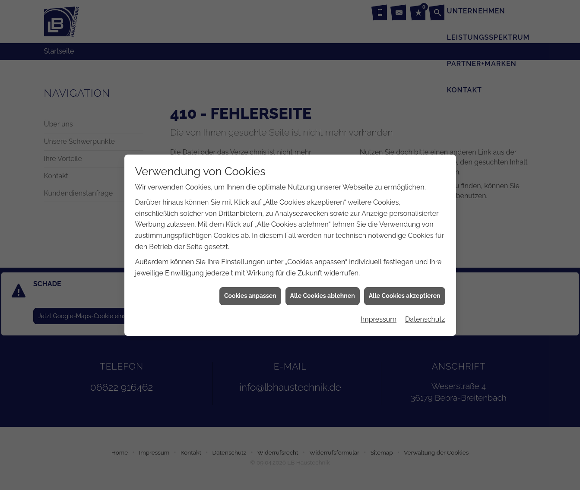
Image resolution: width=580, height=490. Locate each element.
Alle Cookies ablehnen (322, 292)
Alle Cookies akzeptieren (405, 292)
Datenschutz (425, 316)
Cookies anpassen (250, 292)
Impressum (378, 316)
